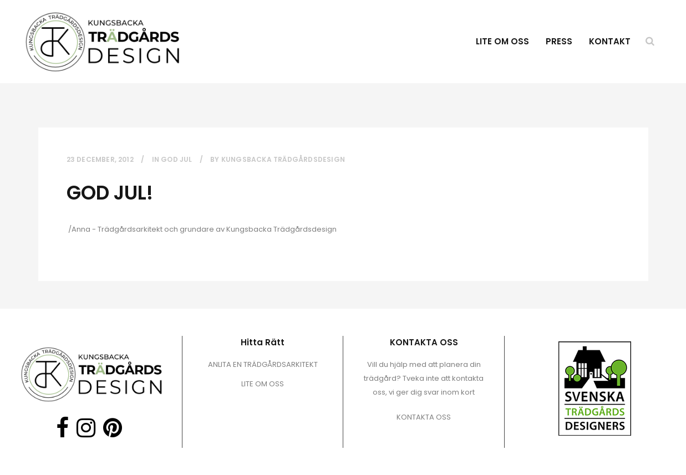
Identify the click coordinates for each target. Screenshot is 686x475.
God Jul (176, 159)
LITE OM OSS (262, 384)
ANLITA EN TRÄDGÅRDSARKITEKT (263, 364)
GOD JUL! (110, 192)
